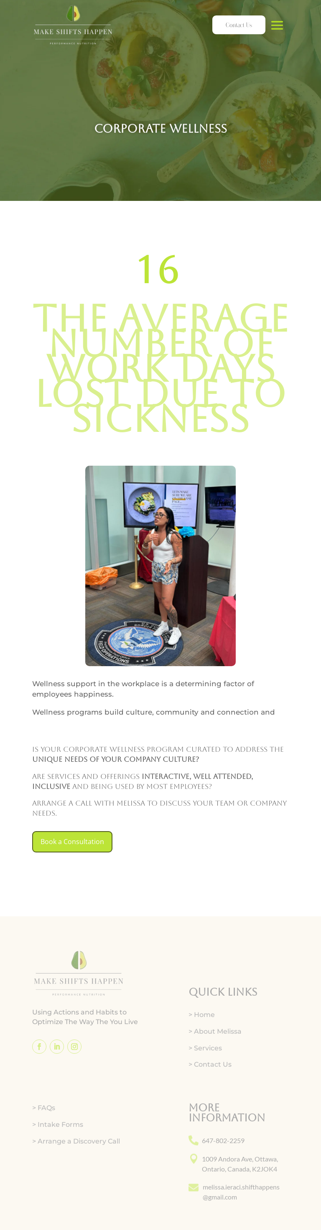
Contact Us (239, 24)
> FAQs (43, 1137)
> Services (205, 1077)
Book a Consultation (72, 841)
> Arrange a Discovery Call (76, 1170)
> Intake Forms (57, 1154)
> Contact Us (210, 1094)
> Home (202, 1044)
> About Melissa (215, 1061)
